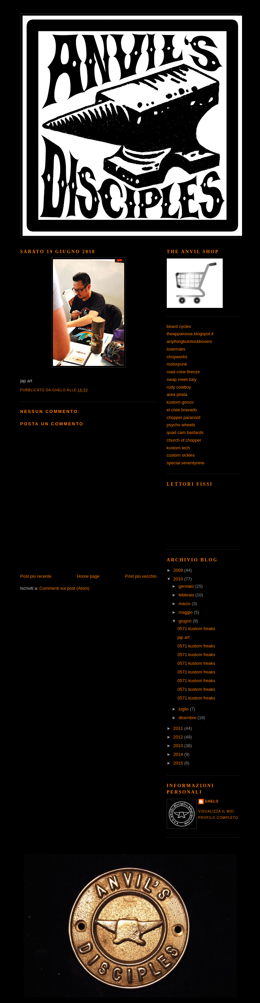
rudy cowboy (179, 387)
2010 (178, 578)
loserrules (176, 349)
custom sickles (181, 455)
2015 (178, 763)
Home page (88, 576)
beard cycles (179, 326)
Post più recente (36, 576)
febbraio (186, 594)
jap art (183, 637)
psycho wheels (181, 424)
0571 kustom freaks (196, 628)
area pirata (177, 394)
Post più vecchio (141, 576)
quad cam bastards (185, 432)
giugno (185, 620)
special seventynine (185, 462)
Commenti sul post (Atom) (64, 588)
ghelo (212, 801)
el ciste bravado (182, 409)
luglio (184, 708)
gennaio (186, 586)
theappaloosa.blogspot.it (190, 333)
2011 (178, 728)
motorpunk (177, 364)
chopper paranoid (183, 417)
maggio (186, 612)
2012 (178, 736)
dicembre (187, 717)
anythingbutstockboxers (189, 341)
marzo (185, 603)
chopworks (177, 356)
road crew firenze (183, 371)
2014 (178, 754)
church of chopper (184, 440)
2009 (178, 570)
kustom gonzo (180, 402)
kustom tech (178, 447)
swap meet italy (182, 379)
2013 (178, 745)
